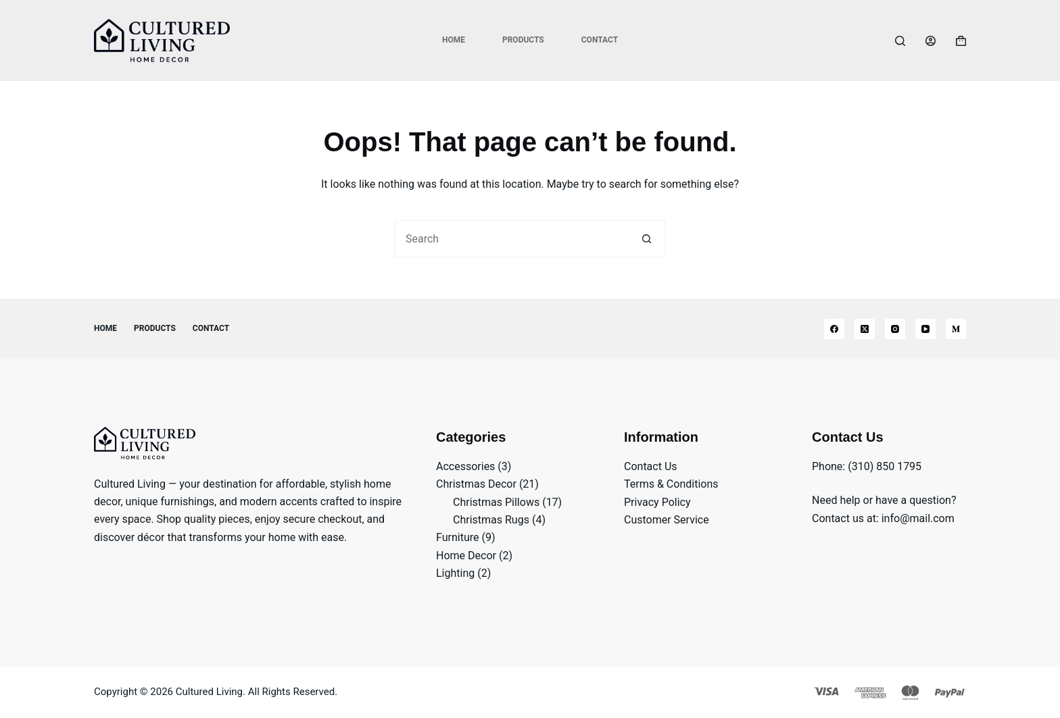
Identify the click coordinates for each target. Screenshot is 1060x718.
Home (453, 40)
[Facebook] (834, 329)
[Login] (930, 41)
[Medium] (956, 329)
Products (523, 40)
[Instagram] (895, 329)
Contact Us (650, 466)
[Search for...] (511, 238)
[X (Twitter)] (864, 329)
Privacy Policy (657, 502)
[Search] (900, 41)
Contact (599, 40)
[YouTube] (925, 329)
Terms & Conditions (671, 484)
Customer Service (666, 519)
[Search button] (646, 238)
